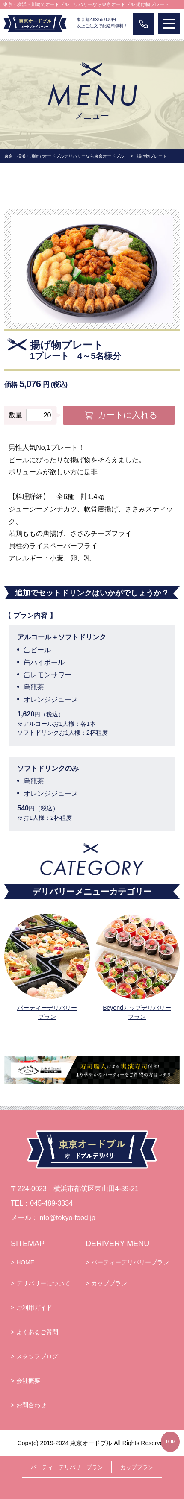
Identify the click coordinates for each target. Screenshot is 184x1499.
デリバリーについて (43, 1283)
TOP (170, 1442)
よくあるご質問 (37, 1332)
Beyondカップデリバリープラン (137, 1012)
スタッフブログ (37, 1356)
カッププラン (109, 1283)
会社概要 (28, 1380)
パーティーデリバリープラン (47, 1012)
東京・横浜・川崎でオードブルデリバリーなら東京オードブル (64, 156)
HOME (25, 1262)
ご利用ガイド (34, 1307)
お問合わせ (31, 1405)
